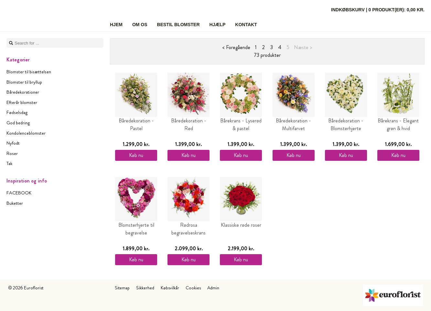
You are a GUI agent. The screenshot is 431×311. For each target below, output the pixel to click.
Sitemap (122, 288)
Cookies (193, 288)
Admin (213, 288)
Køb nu (136, 155)
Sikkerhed (145, 288)
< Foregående (236, 47)
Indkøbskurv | (378, 9)
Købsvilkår (170, 288)
